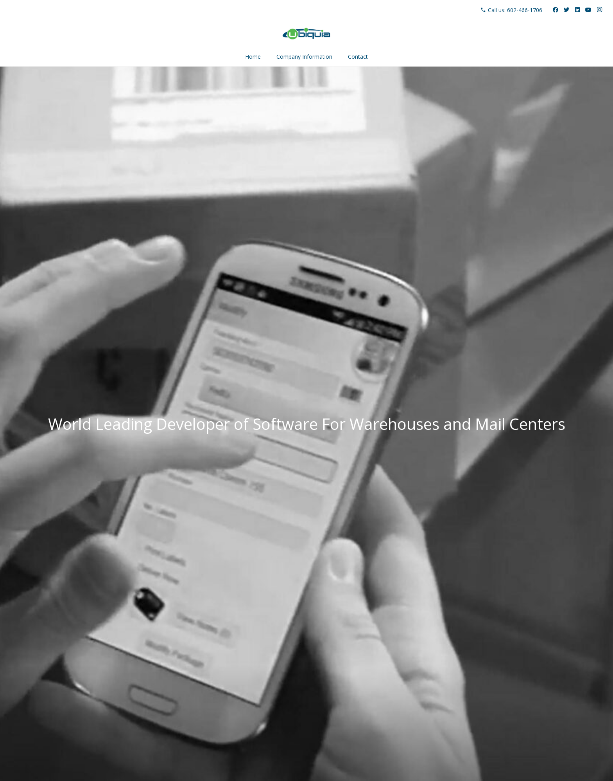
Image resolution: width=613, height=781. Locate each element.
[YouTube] (588, 9)
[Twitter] (566, 9)
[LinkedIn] (577, 9)
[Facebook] (555, 9)
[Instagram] (599, 9)
